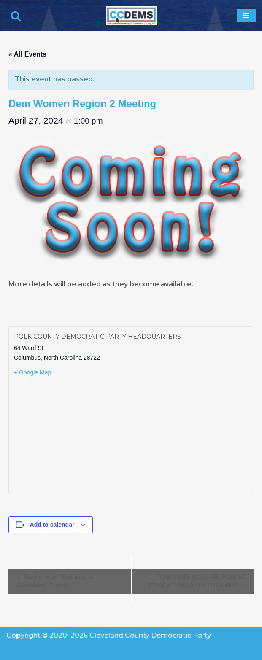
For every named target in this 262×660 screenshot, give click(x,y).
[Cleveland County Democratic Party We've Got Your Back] (131, 15)
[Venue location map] (131, 435)
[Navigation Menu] (246, 15)
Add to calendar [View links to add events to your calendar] (52, 524)
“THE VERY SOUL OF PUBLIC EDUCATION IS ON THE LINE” (197, 581)
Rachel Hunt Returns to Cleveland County (55, 580)
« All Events (27, 54)
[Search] (16, 16)
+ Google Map (32, 372)
